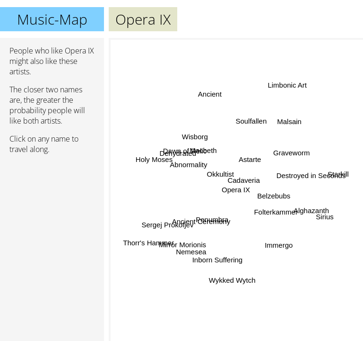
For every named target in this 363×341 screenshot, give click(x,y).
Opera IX (236, 190)
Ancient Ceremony (202, 222)
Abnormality (188, 165)
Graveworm (291, 152)
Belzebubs (273, 196)
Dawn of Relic (185, 151)
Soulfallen (250, 121)
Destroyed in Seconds (311, 175)
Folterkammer (276, 210)
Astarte (250, 160)
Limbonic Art (285, 84)
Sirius (325, 218)
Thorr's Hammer (148, 242)
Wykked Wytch (232, 280)
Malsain (289, 121)
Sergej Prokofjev (168, 225)
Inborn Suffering (216, 260)
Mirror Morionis (182, 245)
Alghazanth (311, 211)
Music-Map (52, 19)
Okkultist (220, 174)
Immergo (278, 246)
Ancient (209, 94)
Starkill (338, 174)
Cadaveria (243, 181)
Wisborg (195, 137)
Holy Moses (154, 158)
